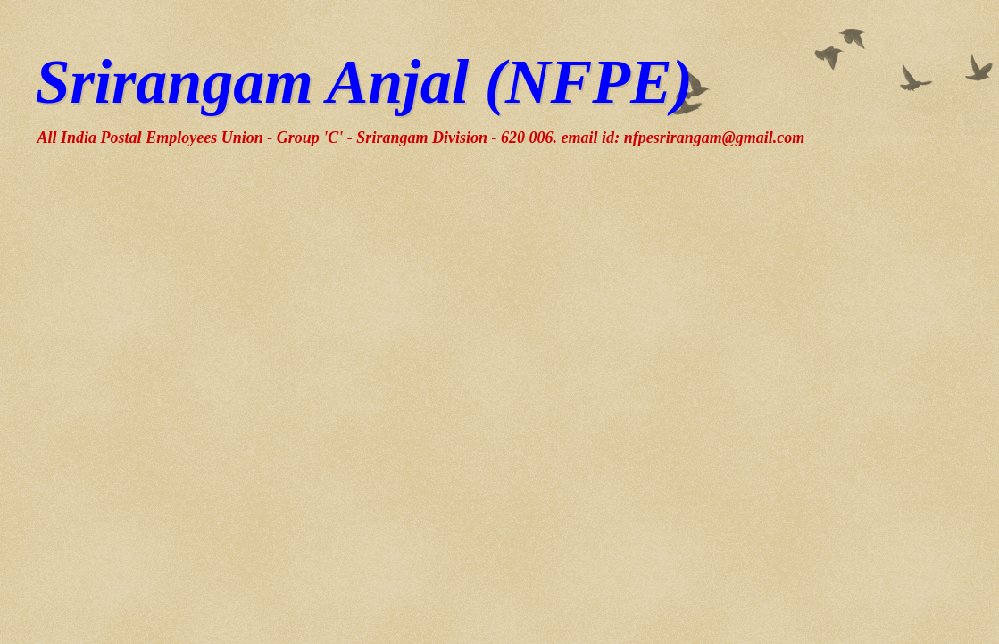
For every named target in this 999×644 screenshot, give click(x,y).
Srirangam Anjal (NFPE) (364, 81)
